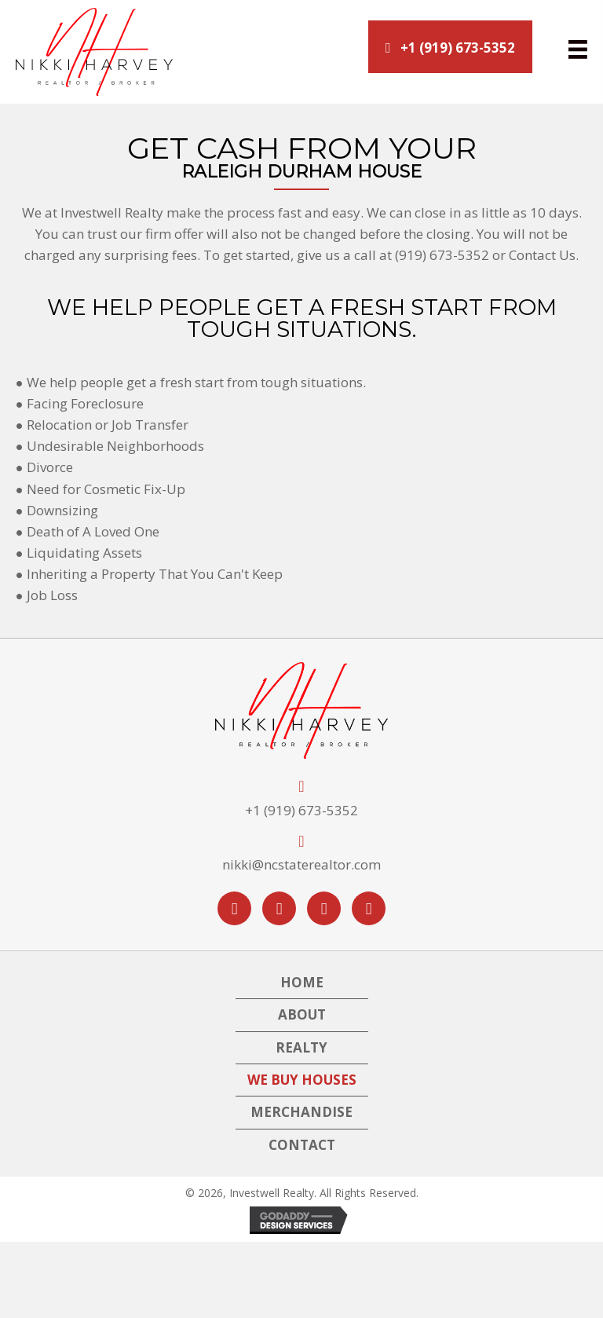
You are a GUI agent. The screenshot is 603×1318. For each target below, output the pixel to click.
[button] (450, 46)
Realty (301, 1047)
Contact (302, 1145)
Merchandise (301, 1112)
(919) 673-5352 (442, 255)
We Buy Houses (301, 1080)
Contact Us (542, 255)
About (302, 1014)
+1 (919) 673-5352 (301, 810)
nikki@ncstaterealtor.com (301, 864)
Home (301, 982)
